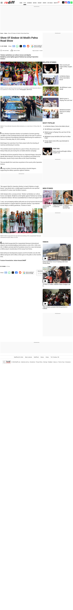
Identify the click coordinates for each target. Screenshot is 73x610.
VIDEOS (45, 242)
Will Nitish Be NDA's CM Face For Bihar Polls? (65, 111)
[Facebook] (68, 2)
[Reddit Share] (27, 46)
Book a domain (28, 357)
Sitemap (45, 362)
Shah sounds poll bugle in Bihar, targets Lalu (66, 66)
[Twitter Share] (20, 46)
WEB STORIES (48, 188)
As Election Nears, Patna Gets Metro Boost (65, 77)
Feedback (50, 362)
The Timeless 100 (55, 357)
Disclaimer (32, 362)
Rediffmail (36, 357)
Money (42, 357)
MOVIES (34, 2)
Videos (47, 357)
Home (1, 33)
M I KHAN (4, 46)
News (5, 33)
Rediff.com (17, 362)
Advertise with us (25, 362)
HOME (21, 2)
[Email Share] (13, 46)
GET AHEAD (50, 2)
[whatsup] (71, 2)
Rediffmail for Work (18, 357)
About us (55, 362)
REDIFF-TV (56, 2)
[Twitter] (63, 2)
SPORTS (44, 2)
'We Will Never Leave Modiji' (52, 129)
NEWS (24, 2)
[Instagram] (66, 2)
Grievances (68, 362)
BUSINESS (29, 2)
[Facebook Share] (24, 46)
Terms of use (61, 362)
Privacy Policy (39, 362)
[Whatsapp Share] (17, 46)
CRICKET (40, 2)
